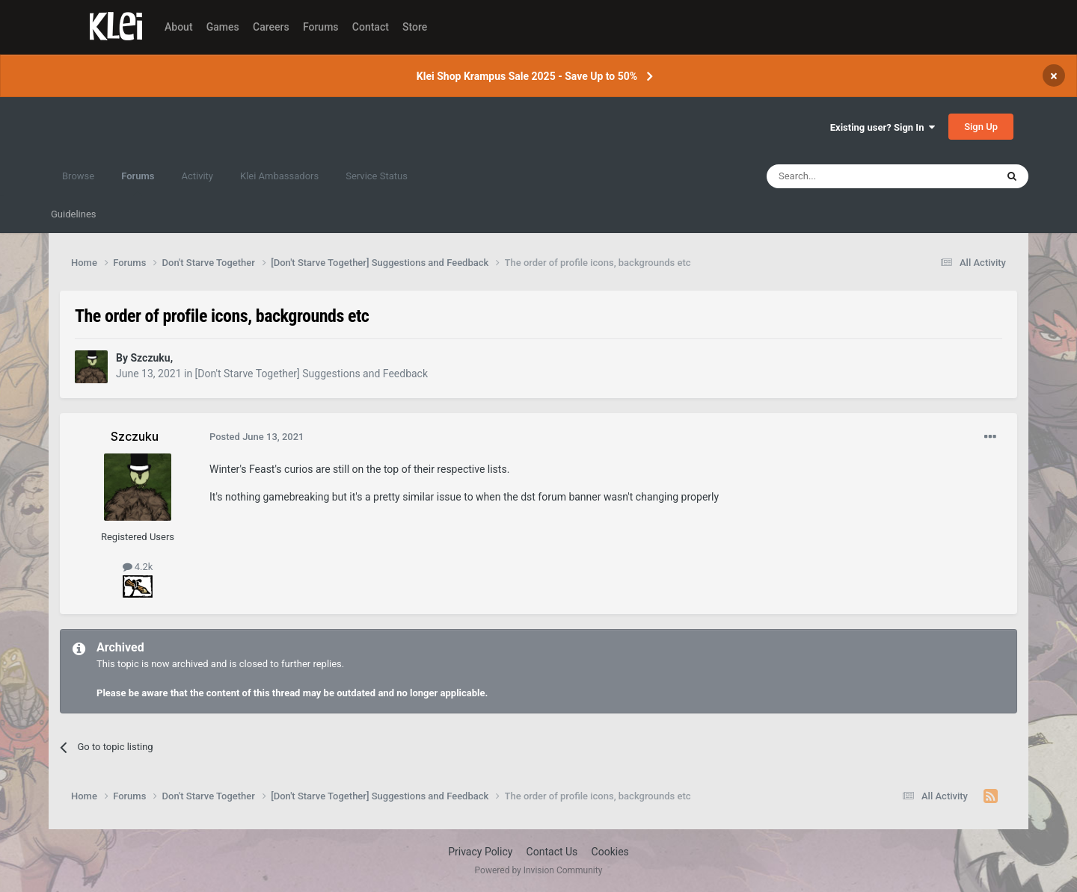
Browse (78, 176)
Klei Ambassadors (279, 176)
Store (414, 27)
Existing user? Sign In (882, 127)
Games (222, 27)
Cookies (610, 852)
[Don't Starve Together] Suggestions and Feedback (311, 374)
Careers (271, 27)
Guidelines (73, 214)
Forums (321, 27)
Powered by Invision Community (539, 870)
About (179, 27)
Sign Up (981, 126)
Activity (197, 176)
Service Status (377, 176)
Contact (370, 27)
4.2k (138, 566)
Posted (256, 436)
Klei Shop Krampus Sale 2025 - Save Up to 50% (527, 76)
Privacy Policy (480, 852)
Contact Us (552, 852)
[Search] (846, 176)
